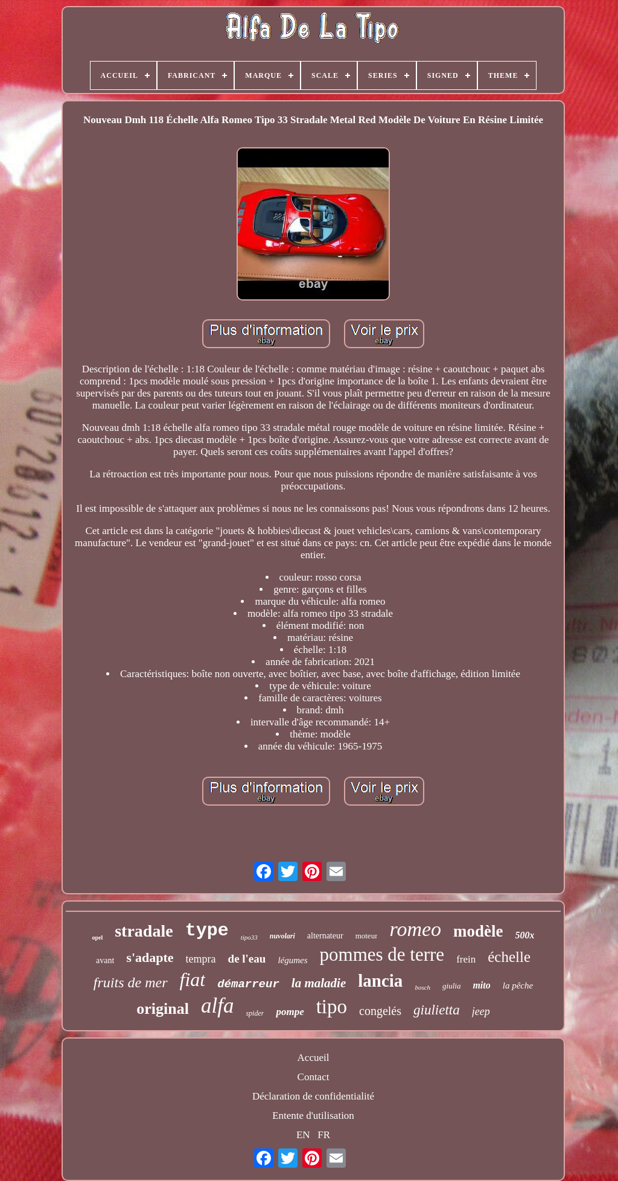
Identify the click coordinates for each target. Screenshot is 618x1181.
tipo (331, 1006)
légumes (292, 960)
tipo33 (249, 937)
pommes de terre (382, 954)
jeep (481, 1011)
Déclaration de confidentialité (313, 1096)
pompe (290, 1011)
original (162, 1008)
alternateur (325, 935)
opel (97, 937)
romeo (415, 929)
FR (323, 1135)
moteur (366, 935)
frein (466, 959)
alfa (217, 1005)
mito (481, 985)
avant (105, 960)
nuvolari (282, 936)
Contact (314, 1077)
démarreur (248, 984)
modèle (478, 931)
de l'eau (247, 958)
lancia (380, 980)
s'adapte (149, 957)
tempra (201, 959)
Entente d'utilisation (313, 1115)
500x (525, 935)
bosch (422, 987)
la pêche (518, 985)
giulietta (436, 1009)
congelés (380, 1010)
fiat (193, 979)
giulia (451, 985)
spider (255, 1013)
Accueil (314, 1057)
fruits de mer (131, 982)
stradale (144, 931)
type (207, 930)
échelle (509, 957)
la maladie (318, 983)
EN (303, 1135)
